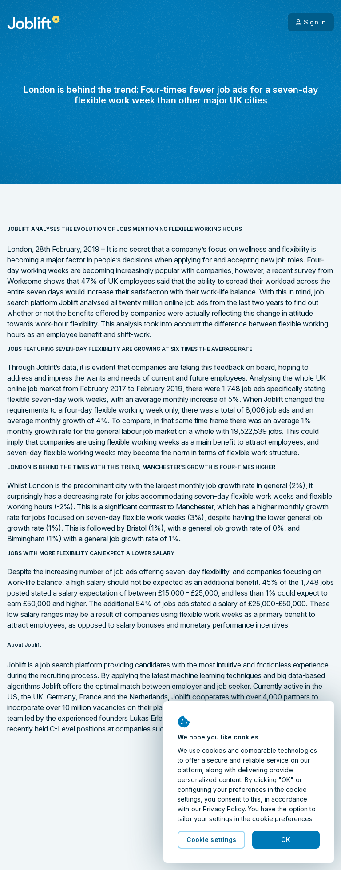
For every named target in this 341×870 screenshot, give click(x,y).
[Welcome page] (33, 22)
